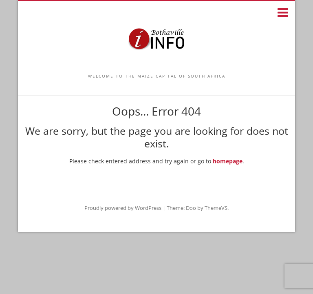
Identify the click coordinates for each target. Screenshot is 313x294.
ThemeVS (216, 208)
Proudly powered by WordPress (122, 208)
